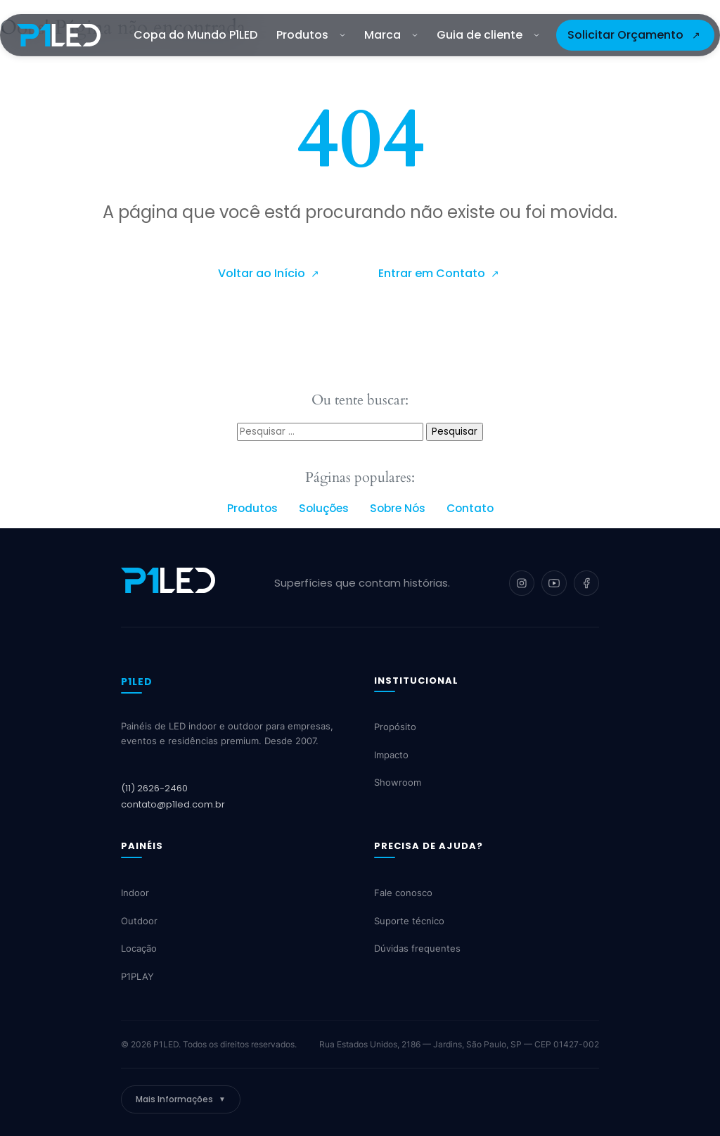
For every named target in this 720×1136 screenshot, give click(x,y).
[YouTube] (554, 583)
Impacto (391, 754)
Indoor (135, 892)
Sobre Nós (397, 508)
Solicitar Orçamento (625, 35)
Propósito (395, 726)
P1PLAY (137, 976)
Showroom (397, 782)
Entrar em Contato (433, 273)
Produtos (310, 35)
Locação (139, 948)
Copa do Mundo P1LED (195, 35)
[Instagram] (521, 583)
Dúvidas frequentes (417, 948)
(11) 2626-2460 (154, 788)
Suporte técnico (409, 920)
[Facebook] (586, 583)
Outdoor (139, 920)
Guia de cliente (488, 35)
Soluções (324, 508)
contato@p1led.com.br (173, 804)
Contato (470, 508)
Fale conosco (403, 892)
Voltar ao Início (263, 273)
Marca (391, 35)
